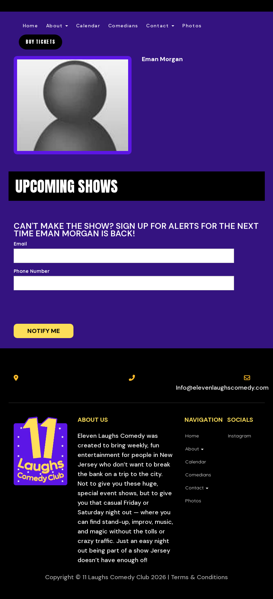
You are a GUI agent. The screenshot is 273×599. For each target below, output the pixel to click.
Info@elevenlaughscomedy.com (222, 388)
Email (20, 244)
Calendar (88, 26)
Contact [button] (160, 26)
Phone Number (32, 271)
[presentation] (59, 307)
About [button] (57, 26)
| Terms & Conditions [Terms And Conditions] (198, 577)
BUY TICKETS (41, 41)
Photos (192, 26)
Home (30, 26)
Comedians (123, 26)
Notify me (43, 331)
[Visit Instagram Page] (239, 436)
